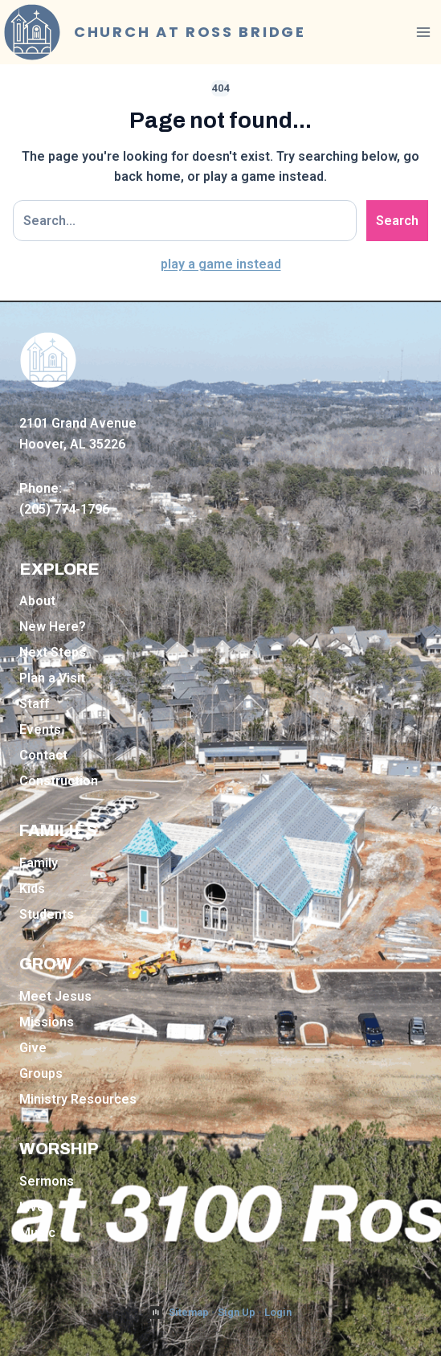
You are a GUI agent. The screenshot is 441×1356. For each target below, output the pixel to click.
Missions (46, 1022)
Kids (32, 888)
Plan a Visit (52, 678)
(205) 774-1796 (64, 509)
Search (397, 220)
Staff (34, 703)
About (37, 600)
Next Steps (52, 652)
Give (33, 1047)
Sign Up (236, 1312)
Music (37, 1232)
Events (40, 729)
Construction (58, 781)
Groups (41, 1073)
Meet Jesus (55, 996)
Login (278, 1312)
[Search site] (185, 221)
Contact (43, 755)
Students (46, 914)
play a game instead (221, 264)
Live (32, 1207)
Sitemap (189, 1312)
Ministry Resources (78, 1099)
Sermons (46, 1181)
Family (38, 863)
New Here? (52, 626)
